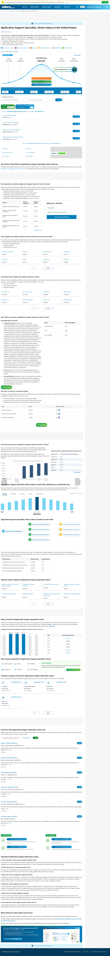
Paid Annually (7, 55)
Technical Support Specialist (9, 816)
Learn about (13, 939)
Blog (77, 7)
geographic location (14, 169)
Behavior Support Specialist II (9, 743)
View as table (77, 55)
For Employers (35, 7)
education (23, 169)
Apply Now (76, 116)
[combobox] (15, 100)
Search (59, 100)
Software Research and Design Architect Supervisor (41, 529)
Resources (58, 7)
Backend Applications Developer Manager (72, 534)
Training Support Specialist (8, 772)
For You (25, 7)
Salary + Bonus (9, 51)
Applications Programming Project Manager (72, 524)
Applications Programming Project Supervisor (41, 524)
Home (2, 11)
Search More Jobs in (41, 143)
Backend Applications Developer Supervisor (41, 534)
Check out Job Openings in (23, 111)
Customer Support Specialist (11, 122)
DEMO (82, 7)
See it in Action (62, 153)
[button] (7, 32)
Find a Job (67, 7)
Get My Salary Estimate (61, 217)
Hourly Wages (29, 156)
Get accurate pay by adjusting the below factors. (12, 89)
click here (52, 626)
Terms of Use (86, 951)
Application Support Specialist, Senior (15, 531)
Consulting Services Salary (14, 11)
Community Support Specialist (9, 787)
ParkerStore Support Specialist (11, 130)
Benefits (16, 51)
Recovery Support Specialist (9, 802)
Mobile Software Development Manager (41, 539)
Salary (6, 11)
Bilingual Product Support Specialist (13, 137)
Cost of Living (5, 156)
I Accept (105, 2)
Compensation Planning (94, 7)
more (9, 750)
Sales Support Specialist (9, 115)
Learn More (67, 2)
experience (5, 169)
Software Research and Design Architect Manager (72, 529)
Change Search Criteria (7, 97)
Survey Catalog (47, 7)
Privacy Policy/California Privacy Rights (72, 951)
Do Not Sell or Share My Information (99, 951)
